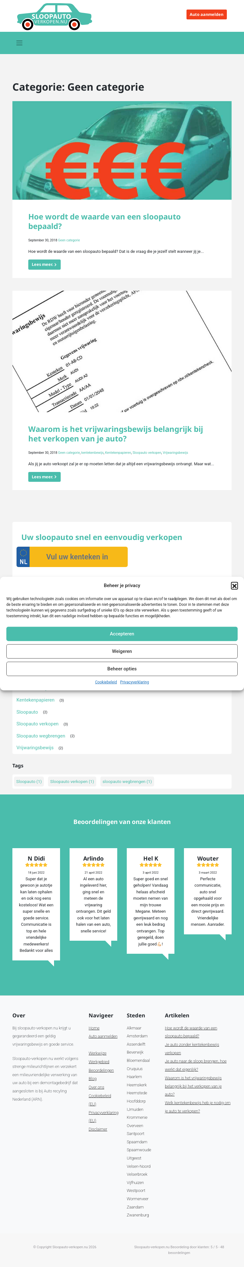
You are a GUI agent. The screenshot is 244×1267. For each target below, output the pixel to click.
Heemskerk (137, 1085)
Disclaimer (98, 1129)
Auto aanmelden (206, 14)
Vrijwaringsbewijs (175, 453)
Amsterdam (137, 1036)
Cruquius (135, 1068)
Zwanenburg (138, 1215)
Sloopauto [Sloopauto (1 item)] (29, 781)
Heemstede (137, 1092)
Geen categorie (69, 240)
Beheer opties (122, 669)
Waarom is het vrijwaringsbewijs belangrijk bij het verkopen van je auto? (115, 434)
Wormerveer (137, 1198)
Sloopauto (27, 712)
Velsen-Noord (139, 1166)
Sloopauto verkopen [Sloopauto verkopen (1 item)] (72, 781)
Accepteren (122, 634)
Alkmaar (134, 1028)
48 (222, 1247)
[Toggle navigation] (19, 43)
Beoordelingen (101, 1070)
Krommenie (137, 1117)
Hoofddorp (136, 1101)
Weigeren (122, 651)
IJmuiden (135, 1109)
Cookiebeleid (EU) (100, 1099)
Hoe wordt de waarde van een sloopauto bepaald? (104, 221)
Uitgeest (134, 1158)
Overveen (135, 1125)
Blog (93, 1078)
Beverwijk (135, 1052)
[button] (234, 585)
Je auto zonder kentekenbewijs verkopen (192, 1048)
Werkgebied (99, 1061)
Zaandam (135, 1207)
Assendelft (136, 1044)
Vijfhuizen (135, 1182)
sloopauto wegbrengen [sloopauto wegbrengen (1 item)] (127, 781)
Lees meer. (42, 264)
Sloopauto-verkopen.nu (70, 1247)
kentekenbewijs (92, 453)
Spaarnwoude (139, 1149)
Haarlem (134, 1076)
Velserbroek (137, 1174)
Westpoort (136, 1190)
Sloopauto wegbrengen (41, 736)
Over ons (96, 1087)
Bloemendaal (138, 1060)
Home (94, 1028)
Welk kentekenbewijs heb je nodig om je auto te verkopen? (197, 1106)
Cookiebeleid (106, 682)
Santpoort (135, 1133)
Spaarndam (137, 1141)
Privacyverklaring (134, 682)
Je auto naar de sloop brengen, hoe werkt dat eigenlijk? (196, 1065)
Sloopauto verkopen (146, 453)
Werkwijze (97, 1053)
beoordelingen (179, 1253)
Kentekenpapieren (118, 453)
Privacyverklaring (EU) (104, 1116)
